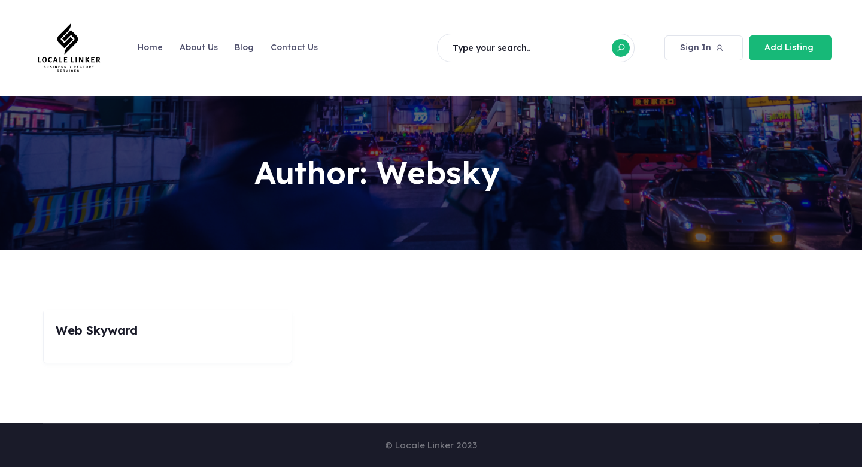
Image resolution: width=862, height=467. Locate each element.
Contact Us (294, 47)
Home (150, 47)
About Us (199, 47)
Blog (244, 47)
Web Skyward (97, 330)
